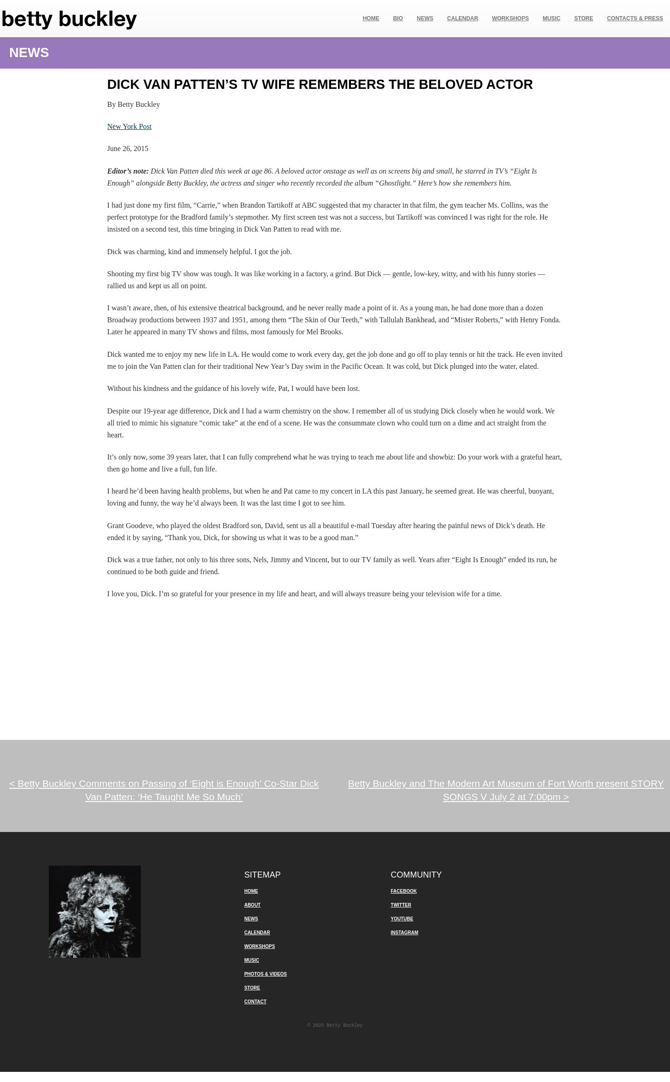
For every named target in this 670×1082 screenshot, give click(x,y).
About (252, 904)
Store (583, 18)
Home (371, 18)
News (425, 18)
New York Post (129, 126)
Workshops (510, 18)
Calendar (462, 18)
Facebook (404, 891)
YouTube (402, 918)
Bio (398, 18)
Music (551, 18)
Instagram (405, 932)
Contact (255, 1001)
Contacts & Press (635, 18)
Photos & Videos (265, 974)
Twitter (401, 904)
